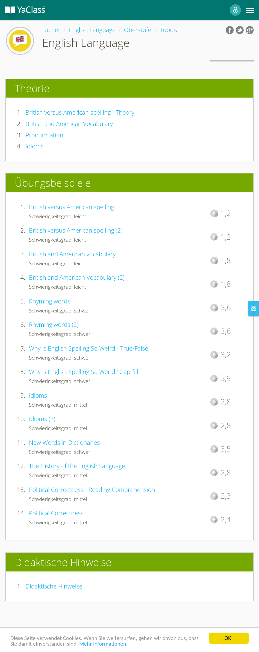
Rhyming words (49, 301)
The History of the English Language (77, 466)
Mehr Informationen (102, 644)
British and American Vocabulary (69, 124)
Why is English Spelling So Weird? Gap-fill (83, 372)
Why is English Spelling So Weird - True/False (88, 348)
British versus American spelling (71, 207)
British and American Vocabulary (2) (77, 277)
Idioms (35, 146)
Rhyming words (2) (54, 324)
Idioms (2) (42, 419)
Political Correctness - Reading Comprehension (92, 490)
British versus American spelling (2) (75, 230)
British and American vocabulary (72, 254)
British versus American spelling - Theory (80, 112)
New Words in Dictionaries (64, 442)
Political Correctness (56, 513)
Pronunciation (44, 135)
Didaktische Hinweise (54, 586)
